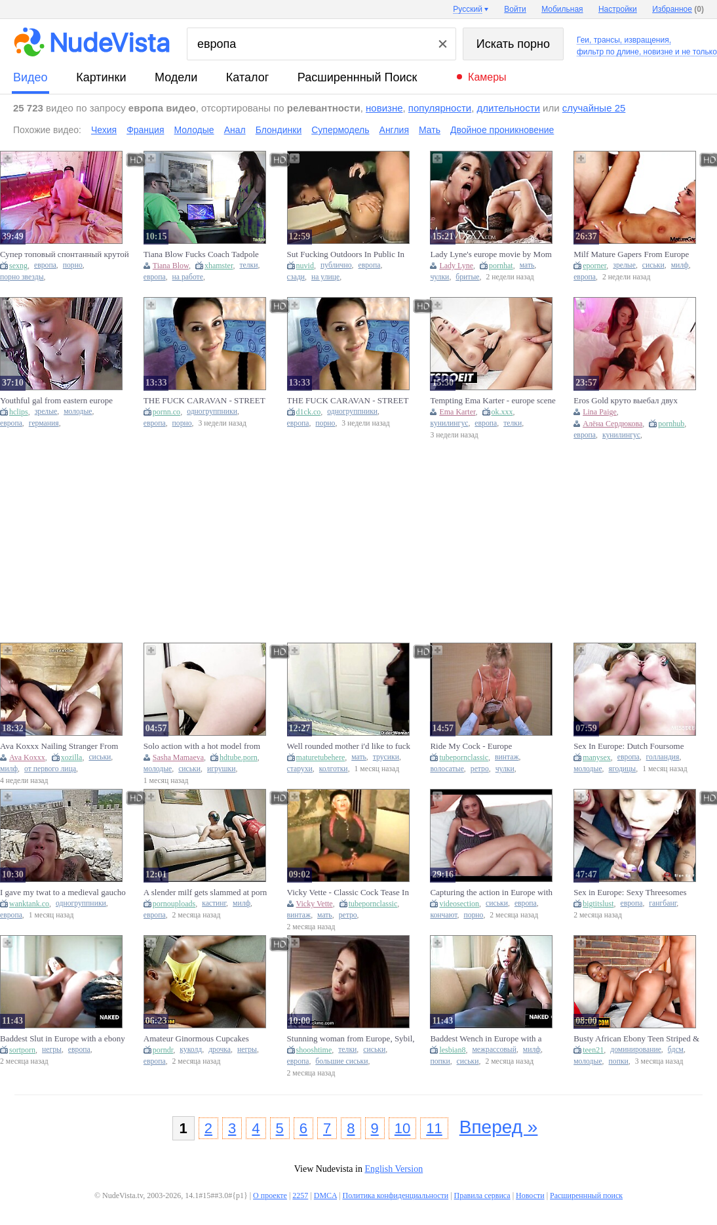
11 (434, 1128)
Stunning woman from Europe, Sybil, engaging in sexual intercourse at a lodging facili (351, 1039)
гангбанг (662, 903)
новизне (384, 107)
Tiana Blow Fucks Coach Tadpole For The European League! (201, 254)
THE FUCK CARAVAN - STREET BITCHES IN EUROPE (204, 400)
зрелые (624, 265)
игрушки (221, 769)
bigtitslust (598, 903)
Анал (235, 130)
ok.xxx (502, 411)
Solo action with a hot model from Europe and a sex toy (202, 746)
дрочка (219, 1049)
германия (44, 423)
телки (248, 265)
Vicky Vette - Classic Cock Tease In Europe (348, 892)
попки (440, 1061)
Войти (515, 9)
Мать (429, 130)
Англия (394, 130)
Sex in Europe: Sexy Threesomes (629, 892)
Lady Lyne (456, 265)
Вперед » (498, 1127)
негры (52, 1049)
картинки (101, 77)
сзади (296, 277)
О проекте (270, 1195)
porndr (163, 1049)
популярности (439, 107)
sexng (18, 265)
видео (30, 77)
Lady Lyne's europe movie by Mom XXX (490, 254)
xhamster (218, 265)
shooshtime (314, 1049)
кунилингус (449, 423)
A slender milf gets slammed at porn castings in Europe (205, 892)
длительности (508, 107)
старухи (300, 769)
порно (73, 265)
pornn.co (166, 411)
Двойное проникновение (502, 130)
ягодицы (622, 769)
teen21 (593, 1049)
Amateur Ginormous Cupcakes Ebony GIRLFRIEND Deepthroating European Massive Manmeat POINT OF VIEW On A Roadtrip (206, 1039)
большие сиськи (341, 1061)
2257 (300, 1195)
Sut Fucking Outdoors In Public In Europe (345, 254)
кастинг (214, 903)
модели (176, 77)
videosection (459, 903)
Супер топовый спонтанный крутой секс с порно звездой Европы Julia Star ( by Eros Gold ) (64, 254)
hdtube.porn (239, 757)
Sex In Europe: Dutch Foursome (628, 746)
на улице (325, 277)
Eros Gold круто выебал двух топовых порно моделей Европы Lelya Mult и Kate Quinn (632, 400)
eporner (594, 265)
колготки (333, 769)
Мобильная (562, 9)
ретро (480, 769)
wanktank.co (29, 903)
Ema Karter (457, 411)
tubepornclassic (463, 757)
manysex (597, 757)
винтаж (507, 757)
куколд (191, 1049)
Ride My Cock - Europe (471, 746)
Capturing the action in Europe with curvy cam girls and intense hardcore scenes (493, 892)
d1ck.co (308, 411)
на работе (187, 277)
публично (336, 265)
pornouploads (174, 903)
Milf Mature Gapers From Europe (631, 254)
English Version (393, 1169)
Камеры (487, 77)
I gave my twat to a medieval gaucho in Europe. (63, 892)
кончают (443, 915)
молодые (78, 411)
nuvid (305, 265)
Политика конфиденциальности (395, 1195)
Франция (145, 130)
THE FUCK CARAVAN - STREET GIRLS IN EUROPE (348, 400)
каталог (247, 77)
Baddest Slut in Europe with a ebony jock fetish (62, 1039)
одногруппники (212, 411)
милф (680, 265)
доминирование (635, 1049)
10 (402, 1128)
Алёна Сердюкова (612, 423)
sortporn (22, 1049)
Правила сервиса (482, 1195)
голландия (663, 757)
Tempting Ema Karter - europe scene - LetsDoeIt (492, 400)
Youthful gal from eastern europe (56, 400)
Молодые (194, 130)
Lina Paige (600, 411)
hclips (18, 411)
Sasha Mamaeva (178, 757)
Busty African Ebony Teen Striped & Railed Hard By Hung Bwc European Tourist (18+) (637, 1039)
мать (527, 265)
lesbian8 (452, 1049)
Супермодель (340, 130)
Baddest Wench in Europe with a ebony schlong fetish (485, 1039)
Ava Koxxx (27, 757)
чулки (439, 277)
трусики (386, 757)
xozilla (72, 757)
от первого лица (50, 769)
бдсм (676, 1049)
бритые (467, 277)
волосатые (446, 769)
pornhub (671, 423)
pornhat (501, 265)
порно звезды (22, 277)
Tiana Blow (171, 265)
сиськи (653, 265)
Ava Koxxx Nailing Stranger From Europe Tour (59, 746)
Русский (467, 9)
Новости (530, 1195)
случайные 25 (594, 107)
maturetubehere (320, 757)
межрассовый (494, 1049)
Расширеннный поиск (357, 77)
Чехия (104, 130)
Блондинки (279, 130)
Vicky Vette (314, 903)
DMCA (325, 1195)
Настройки (617, 9)
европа (45, 265)
